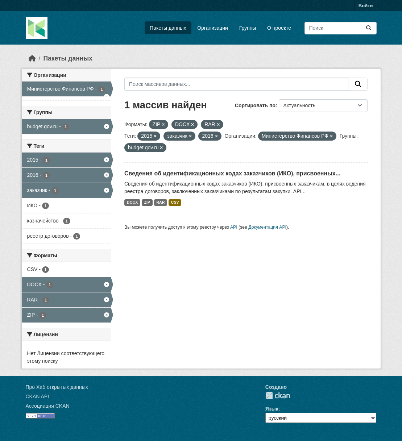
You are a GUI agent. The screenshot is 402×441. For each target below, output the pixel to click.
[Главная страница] (32, 58)
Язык (271, 409)
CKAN (277, 395)
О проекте (279, 28)
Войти (366, 5)
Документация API (267, 227)
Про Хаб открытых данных (57, 387)
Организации (212, 28)
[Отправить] (368, 28)
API (233, 227)
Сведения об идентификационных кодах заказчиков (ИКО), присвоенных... (232, 173)
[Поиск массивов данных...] (340, 28)
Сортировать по (255, 105)
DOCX (132, 202)
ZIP (147, 202)
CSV (175, 202)
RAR (161, 202)
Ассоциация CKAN (48, 406)
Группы (247, 28)
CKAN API (37, 396)
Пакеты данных (168, 28)
